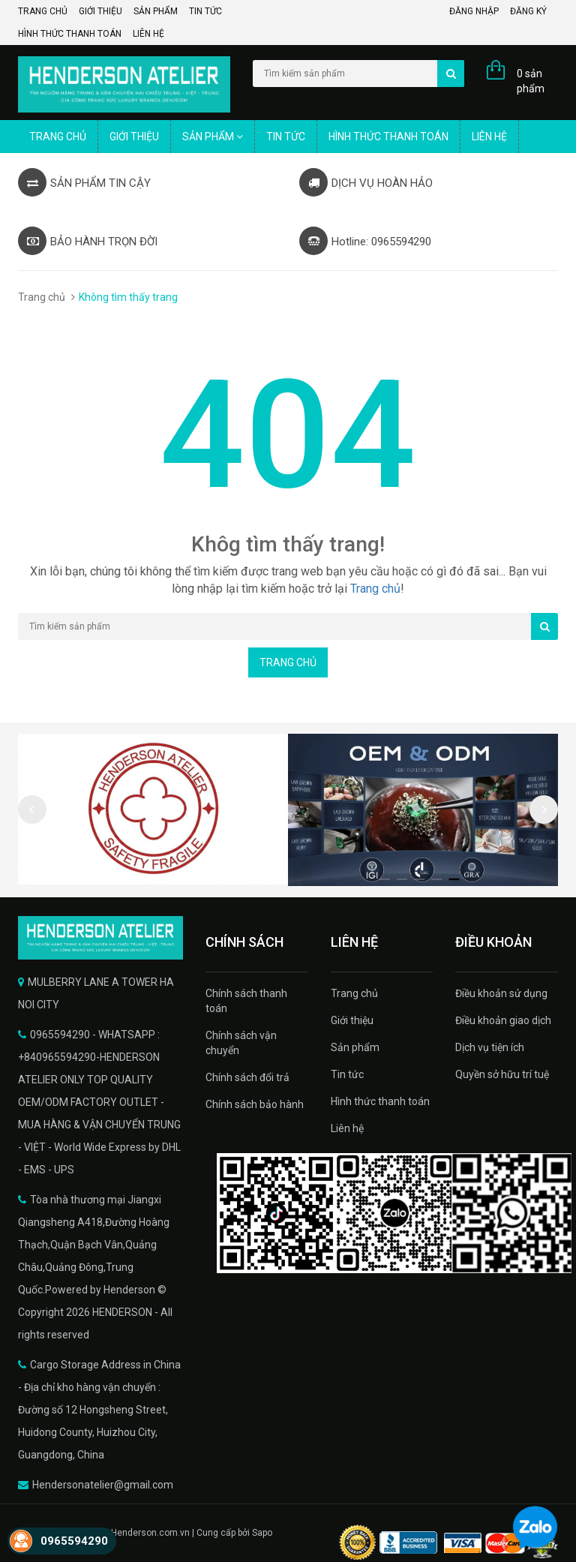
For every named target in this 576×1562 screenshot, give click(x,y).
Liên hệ (148, 34)
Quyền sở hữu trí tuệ (502, 1074)
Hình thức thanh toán (70, 34)
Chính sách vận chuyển (241, 1042)
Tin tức (205, 11)
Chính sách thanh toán (246, 1000)
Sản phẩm (156, 11)
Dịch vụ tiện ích (489, 1047)
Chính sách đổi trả (248, 1077)
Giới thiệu (100, 11)
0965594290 (74, 1541)
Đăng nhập (474, 11)
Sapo (262, 1532)
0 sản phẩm (530, 81)
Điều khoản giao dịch (503, 1020)
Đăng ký (528, 11)
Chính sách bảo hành (255, 1104)
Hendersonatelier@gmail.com (102, 1485)
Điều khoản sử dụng (501, 993)
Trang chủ (43, 11)
